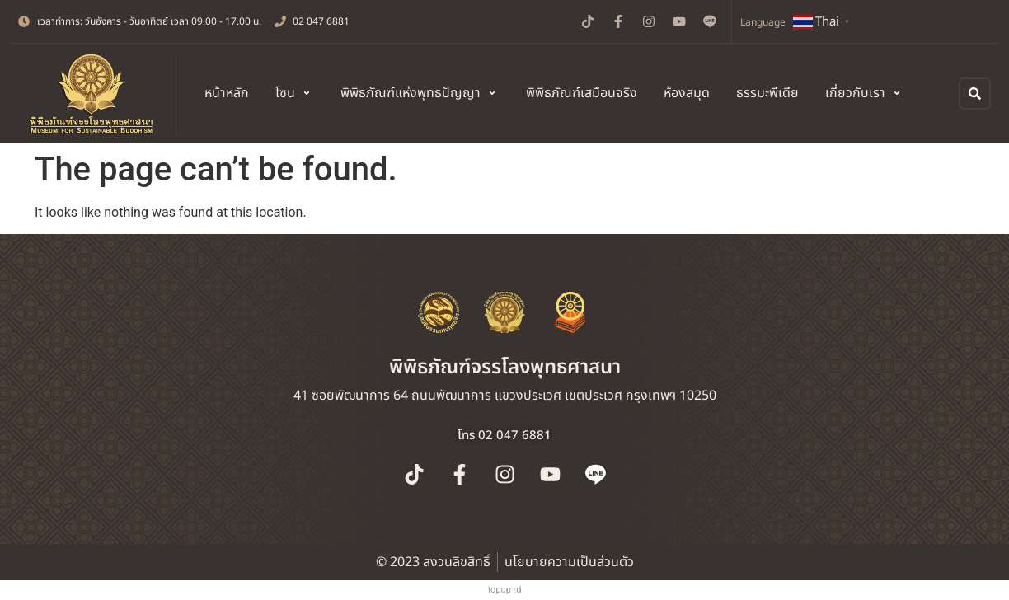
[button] (294, 93)
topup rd (505, 589)
